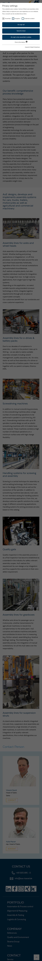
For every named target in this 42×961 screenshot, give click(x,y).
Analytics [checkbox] (17, 18)
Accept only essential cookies (21, 37)
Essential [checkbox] (8, 18)
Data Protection (35, 47)
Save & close (21, 31)
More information (21, 42)
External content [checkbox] (29, 18)
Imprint (27, 47)
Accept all (21, 25)
